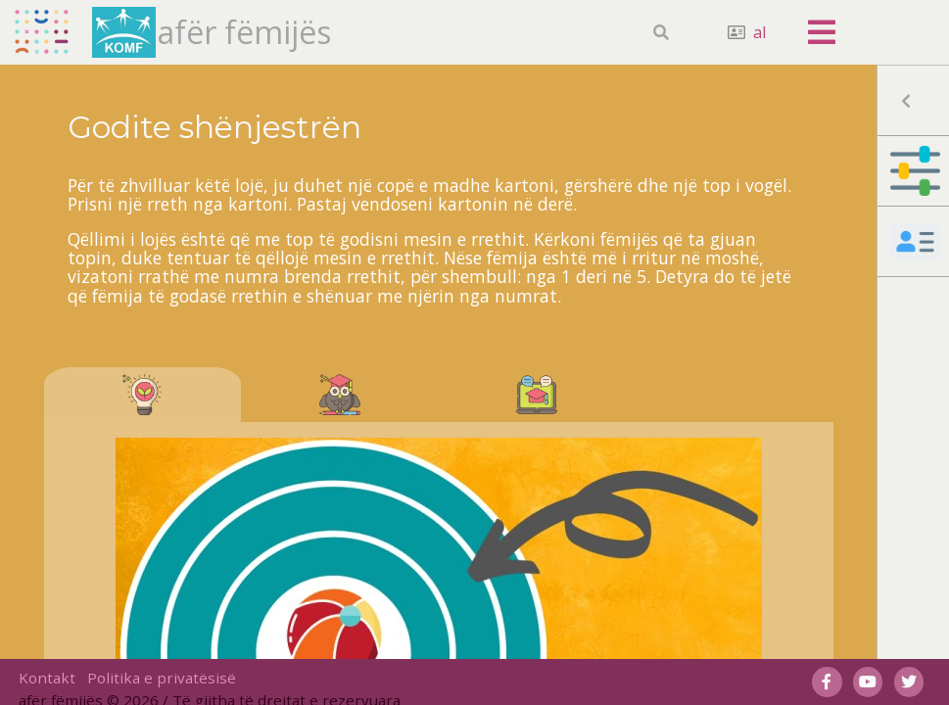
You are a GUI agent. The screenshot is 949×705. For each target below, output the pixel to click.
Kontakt (47, 677)
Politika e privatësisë (161, 677)
